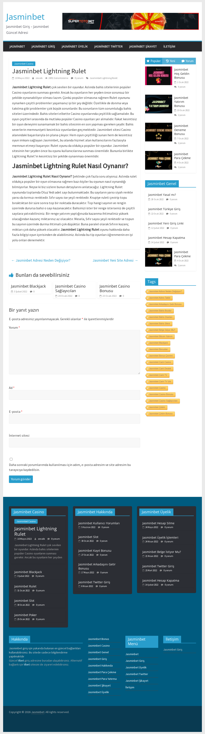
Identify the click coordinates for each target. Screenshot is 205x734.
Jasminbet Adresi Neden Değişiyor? (40, 260)
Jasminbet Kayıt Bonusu (94, 551)
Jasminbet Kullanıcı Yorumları (99, 523)
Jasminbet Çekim (157, 407)
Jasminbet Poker (25, 615)
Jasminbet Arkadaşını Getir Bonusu (165, 304)
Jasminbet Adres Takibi (159, 298)
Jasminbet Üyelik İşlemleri (160, 537)
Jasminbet (25, 16)
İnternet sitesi (19, 435)
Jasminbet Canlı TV (158, 375)
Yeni (170, 61)
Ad (12, 388)
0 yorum (77, 78)
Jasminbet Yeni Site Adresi (115, 260)
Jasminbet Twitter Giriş (94, 582)
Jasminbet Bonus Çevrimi (161, 356)
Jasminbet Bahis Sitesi (159, 323)
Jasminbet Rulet (25, 586)
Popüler (154, 61)
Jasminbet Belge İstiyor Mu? (162, 330)
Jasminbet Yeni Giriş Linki (166, 223)
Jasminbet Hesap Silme (158, 523)
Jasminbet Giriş (43, 46)
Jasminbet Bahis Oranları (160, 317)
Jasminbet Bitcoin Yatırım (160, 336)
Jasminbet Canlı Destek (160, 369)
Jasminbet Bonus (98, 639)
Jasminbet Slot (24, 601)
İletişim (169, 46)
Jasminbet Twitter (108, 46)
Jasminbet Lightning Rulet (103, 78)
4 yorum (179, 86)
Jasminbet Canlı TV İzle (160, 381)
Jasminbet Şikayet (143, 46)
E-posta (15, 411)
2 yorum (179, 115)
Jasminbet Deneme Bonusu (181, 130)
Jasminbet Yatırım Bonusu (181, 102)
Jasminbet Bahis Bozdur (160, 311)
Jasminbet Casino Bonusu (115, 288)
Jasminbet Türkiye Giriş (164, 209)
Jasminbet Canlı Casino (160, 362)
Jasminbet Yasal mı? (162, 195)
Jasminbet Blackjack (28, 286)
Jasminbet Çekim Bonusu (161, 414)
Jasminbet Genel (98, 652)
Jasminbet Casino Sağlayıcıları (70, 288)
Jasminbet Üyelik (75, 46)
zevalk (39, 78)
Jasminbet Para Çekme (182, 156)
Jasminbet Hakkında (100, 665)
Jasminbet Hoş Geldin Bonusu (181, 73)
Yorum (14, 327)
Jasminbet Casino (23, 63)
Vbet (21, 660)
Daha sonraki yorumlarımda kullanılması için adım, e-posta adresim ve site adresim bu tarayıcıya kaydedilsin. (70, 467)
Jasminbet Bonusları (158, 349)
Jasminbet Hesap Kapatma (166, 238)
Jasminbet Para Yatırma (102, 679)
